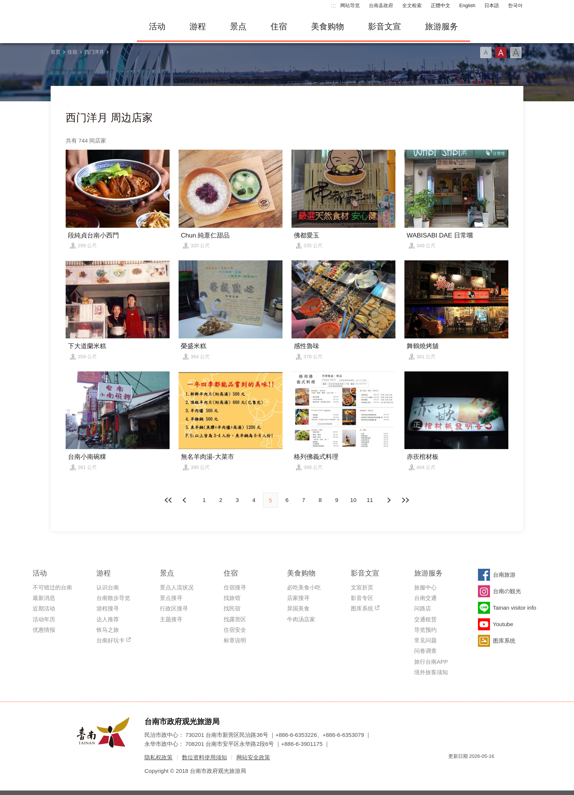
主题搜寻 (171, 619)
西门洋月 (94, 52)
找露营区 (235, 619)
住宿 (278, 26)
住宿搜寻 (235, 587)
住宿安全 (235, 630)
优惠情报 (44, 630)
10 (353, 500)
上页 (388, 500)
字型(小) (485, 52)
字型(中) (500, 52)
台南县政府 (381, 5)
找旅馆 (232, 598)
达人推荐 (107, 619)
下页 (185, 500)
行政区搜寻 (174, 608)
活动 (157, 26)
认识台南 (107, 587)
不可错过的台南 (52, 587)
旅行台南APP (431, 661)
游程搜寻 (107, 608)
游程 (197, 26)
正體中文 (440, 5)
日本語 (491, 5)
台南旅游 (504, 574)
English (467, 5)
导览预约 (425, 630)
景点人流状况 (177, 587)
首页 (55, 52)
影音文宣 (384, 26)
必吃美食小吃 (304, 587)
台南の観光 (507, 591)
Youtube (503, 624)
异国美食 (298, 608)
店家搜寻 (298, 598)
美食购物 (327, 26)
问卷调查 (425, 651)
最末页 (405, 500)
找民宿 (232, 608)
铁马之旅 (107, 630)
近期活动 (44, 608)
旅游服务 (441, 26)
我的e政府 (454, 769)
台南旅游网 (88, 26)
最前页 (168, 500)
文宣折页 (362, 587)
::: (333, 5)
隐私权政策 (158, 757)
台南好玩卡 (110, 640)
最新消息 (44, 598)
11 (370, 500)
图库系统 (362, 608)
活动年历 (44, 619)
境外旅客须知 (431, 672)
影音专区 (362, 598)
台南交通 (425, 598)
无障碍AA (480, 769)
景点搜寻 (171, 598)
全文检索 (412, 5)
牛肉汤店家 (301, 619)
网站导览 (350, 5)
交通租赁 (425, 619)
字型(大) (515, 52)
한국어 (515, 5)
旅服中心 (425, 587)
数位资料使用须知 (204, 757)
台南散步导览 (113, 598)
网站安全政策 (253, 757)
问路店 (422, 608)
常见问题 (425, 640)
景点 (238, 26)
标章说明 (235, 640)
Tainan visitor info (514, 607)
